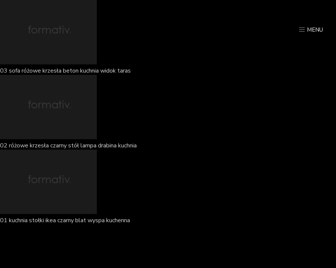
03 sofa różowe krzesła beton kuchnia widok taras (65, 71)
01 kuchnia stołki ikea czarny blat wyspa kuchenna (65, 220)
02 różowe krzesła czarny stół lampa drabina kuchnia (68, 145)
